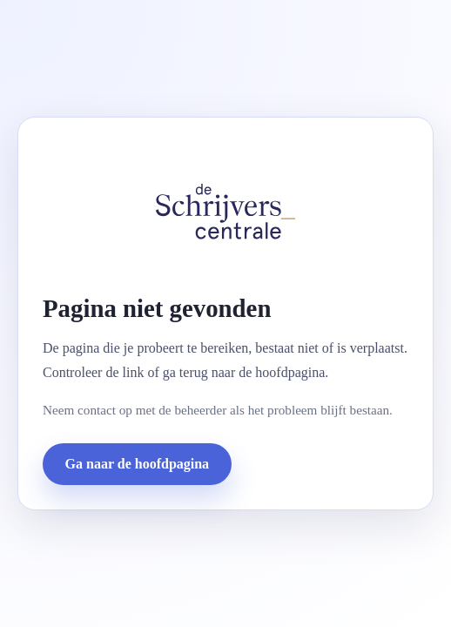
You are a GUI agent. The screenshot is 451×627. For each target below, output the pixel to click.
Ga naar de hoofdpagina (137, 463)
